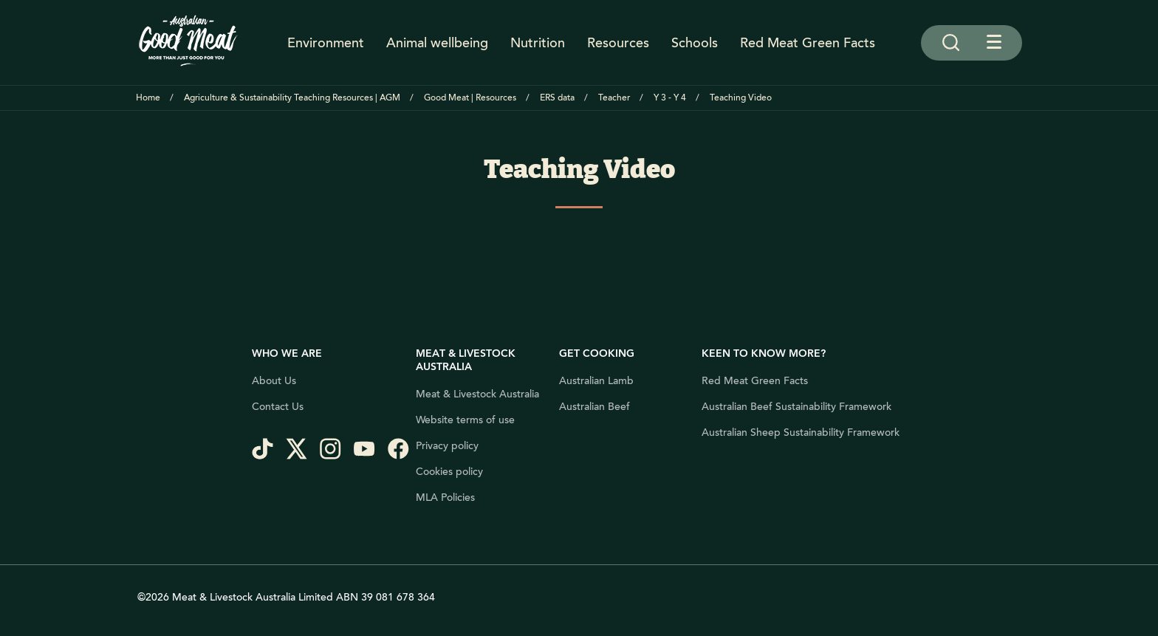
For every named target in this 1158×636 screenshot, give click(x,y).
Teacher (614, 98)
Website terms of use (465, 420)
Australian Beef (594, 407)
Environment (325, 42)
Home (148, 98)
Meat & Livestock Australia (477, 394)
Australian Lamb (596, 381)
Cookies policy (449, 472)
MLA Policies (445, 498)
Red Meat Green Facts (807, 42)
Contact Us (278, 407)
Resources (618, 42)
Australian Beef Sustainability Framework (796, 407)
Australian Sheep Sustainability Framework (801, 433)
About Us (274, 381)
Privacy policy (447, 446)
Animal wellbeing (437, 42)
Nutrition (537, 42)
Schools (694, 42)
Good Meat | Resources (470, 98)
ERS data (557, 98)
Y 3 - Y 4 (670, 98)
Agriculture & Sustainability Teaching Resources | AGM (292, 98)
